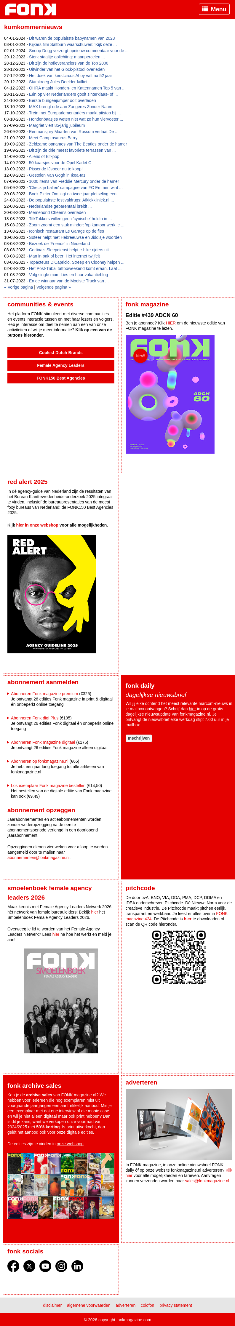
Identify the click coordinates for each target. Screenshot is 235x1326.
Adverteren (125, 1305)
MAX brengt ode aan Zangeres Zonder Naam (70, 106)
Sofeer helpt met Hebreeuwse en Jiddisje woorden (75, 237)
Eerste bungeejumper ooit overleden (62, 100)
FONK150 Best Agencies (61, 378)
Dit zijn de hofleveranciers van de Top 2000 (68, 63)
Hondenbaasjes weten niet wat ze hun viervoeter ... (76, 119)
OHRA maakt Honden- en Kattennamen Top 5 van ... (77, 88)
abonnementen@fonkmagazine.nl (38, 857)
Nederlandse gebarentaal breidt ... (60, 206)
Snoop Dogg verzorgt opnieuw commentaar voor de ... (79, 50)
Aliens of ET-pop (44, 156)
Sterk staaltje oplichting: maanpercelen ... (67, 57)
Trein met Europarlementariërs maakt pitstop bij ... (75, 113)
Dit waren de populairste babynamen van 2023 (72, 38)
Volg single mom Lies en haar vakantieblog (68, 274)
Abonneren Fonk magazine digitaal (43, 742)
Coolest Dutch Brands (61, 352)
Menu (218, 9)
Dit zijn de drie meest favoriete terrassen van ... (72, 150)
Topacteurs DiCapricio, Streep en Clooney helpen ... (76, 262)
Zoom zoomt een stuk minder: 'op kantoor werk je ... (76, 225)
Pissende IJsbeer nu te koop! (56, 169)
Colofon (147, 1305)
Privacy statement (175, 1305)
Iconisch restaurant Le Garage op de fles (66, 231)
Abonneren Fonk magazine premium (44, 693)
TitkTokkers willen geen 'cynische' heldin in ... (70, 218)
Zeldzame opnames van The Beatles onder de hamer (78, 144)
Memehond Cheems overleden (57, 212)
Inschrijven (139, 738)
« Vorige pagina (18, 287)
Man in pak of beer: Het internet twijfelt (64, 256)
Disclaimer (52, 1305)
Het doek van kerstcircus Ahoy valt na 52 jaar (70, 75)
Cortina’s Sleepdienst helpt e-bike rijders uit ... (71, 249)
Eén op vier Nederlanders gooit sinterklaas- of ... (73, 94)
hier (192, 708)
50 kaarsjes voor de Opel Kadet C (60, 162)
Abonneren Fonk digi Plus (34, 718)
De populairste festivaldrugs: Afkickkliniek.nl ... (71, 200)
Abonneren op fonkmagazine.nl (39, 761)
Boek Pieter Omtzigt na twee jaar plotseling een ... (75, 193)
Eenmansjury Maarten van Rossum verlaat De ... (74, 131)
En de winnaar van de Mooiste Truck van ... (68, 281)
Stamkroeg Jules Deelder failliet (58, 81)
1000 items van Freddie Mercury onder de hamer (74, 181)
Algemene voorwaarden (88, 1305)
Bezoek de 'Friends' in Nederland (59, 243)
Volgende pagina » (53, 287)
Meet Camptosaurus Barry (53, 137)
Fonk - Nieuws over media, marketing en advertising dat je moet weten (33, 9)
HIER (171, 323)
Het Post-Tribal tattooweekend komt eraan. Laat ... (75, 268)
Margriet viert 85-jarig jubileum (57, 125)
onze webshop (70, 1143)
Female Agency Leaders (60, 365)
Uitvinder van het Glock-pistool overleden (67, 69)
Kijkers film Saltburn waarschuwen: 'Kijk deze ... (73, 44)
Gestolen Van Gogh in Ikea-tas (57, 175)
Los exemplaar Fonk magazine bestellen (48, 785)
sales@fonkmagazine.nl (207, 1180)
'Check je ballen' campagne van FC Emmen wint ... (76, 187)
